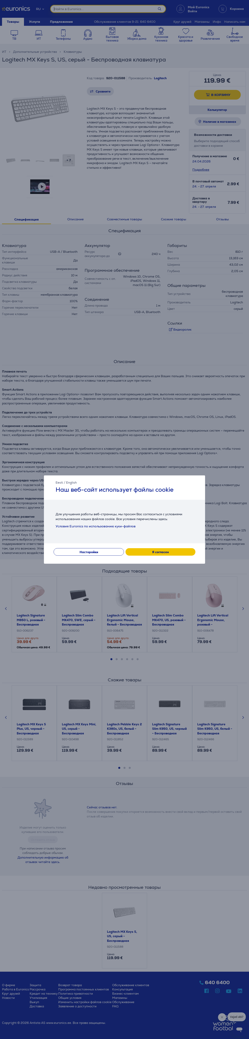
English (71, 482)
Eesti (59, 482)
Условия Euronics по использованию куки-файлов (96, 526)
